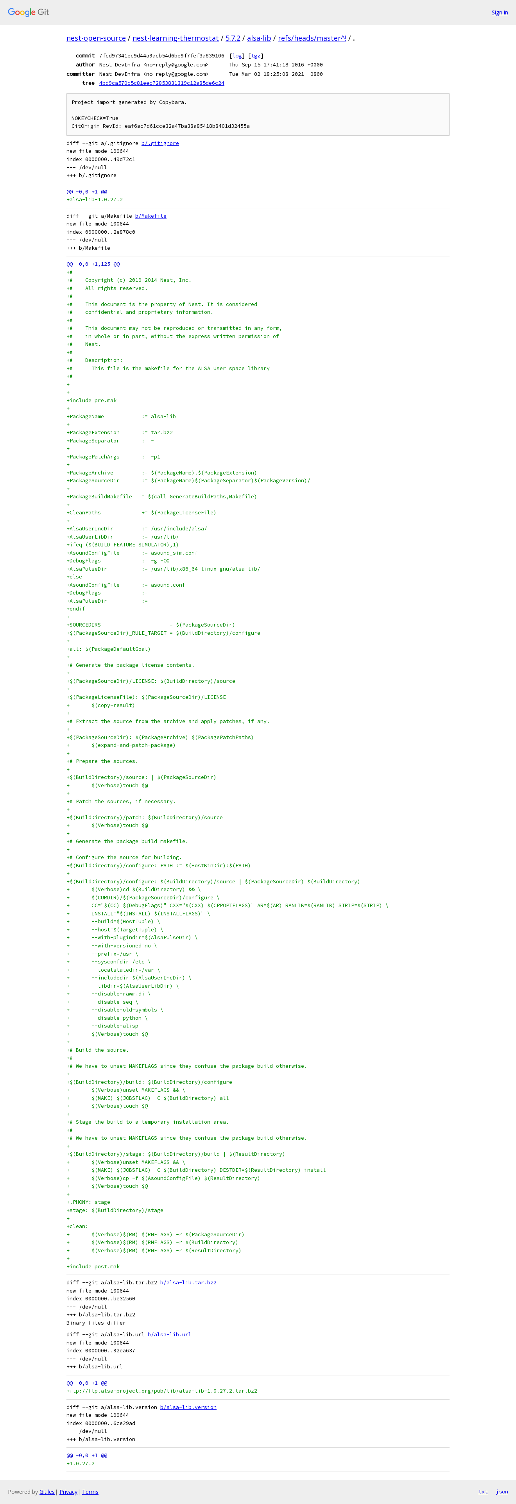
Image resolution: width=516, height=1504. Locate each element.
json (502, 1491)
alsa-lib (259, 38)
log (237, 55)
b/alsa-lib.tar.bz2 (188, 1282)
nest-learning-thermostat (176, 38)
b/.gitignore (160, 143)
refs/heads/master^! (312, 38)
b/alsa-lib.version (188, 1407)
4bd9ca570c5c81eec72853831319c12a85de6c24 (161, 82)
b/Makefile (151, 216)
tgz (255, 55)
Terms (90, 1491)
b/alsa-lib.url (170, 1334)
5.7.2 (233, 38)
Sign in (500, 12)
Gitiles (47, 1491)
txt (483, 1491)
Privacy (68, 1491)
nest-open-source (96, 38)
